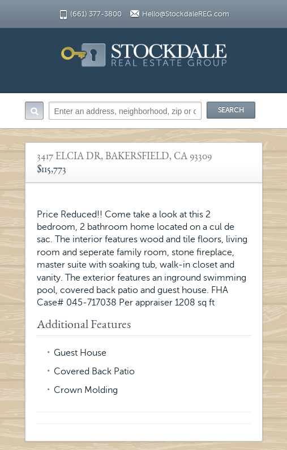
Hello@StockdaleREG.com (185, 14)
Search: (34, 111)
